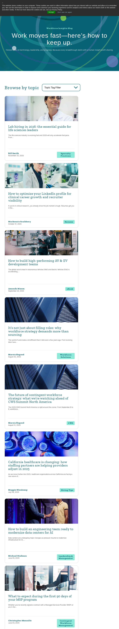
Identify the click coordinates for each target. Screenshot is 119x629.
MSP (67, 600)
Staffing (68, 583)
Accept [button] (50, 12)
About (101, 574)
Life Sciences (80, 583)
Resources (92, 574)
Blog (89, 579)
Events (90, 592)
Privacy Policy (45, 622)
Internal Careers (104, 579)
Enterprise (69, 587)
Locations (102, 583)
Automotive (80, 579)
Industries (80, 574)
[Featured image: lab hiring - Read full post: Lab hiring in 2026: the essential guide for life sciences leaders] (31, 120)
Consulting (69, 579)
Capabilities (59, 574)
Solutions (70, 574)
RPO (67, 592)
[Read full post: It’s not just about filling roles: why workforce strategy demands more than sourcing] (85, 187)
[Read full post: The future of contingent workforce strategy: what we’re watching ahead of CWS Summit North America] (31, 254)
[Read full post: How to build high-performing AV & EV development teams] (31, 187)
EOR (67, 596)
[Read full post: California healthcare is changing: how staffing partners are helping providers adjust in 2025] (85, 254)
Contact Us (20, 539)
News (89, 583)
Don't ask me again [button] (64, 12)
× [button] (2, 3)
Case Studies (92, 587)
